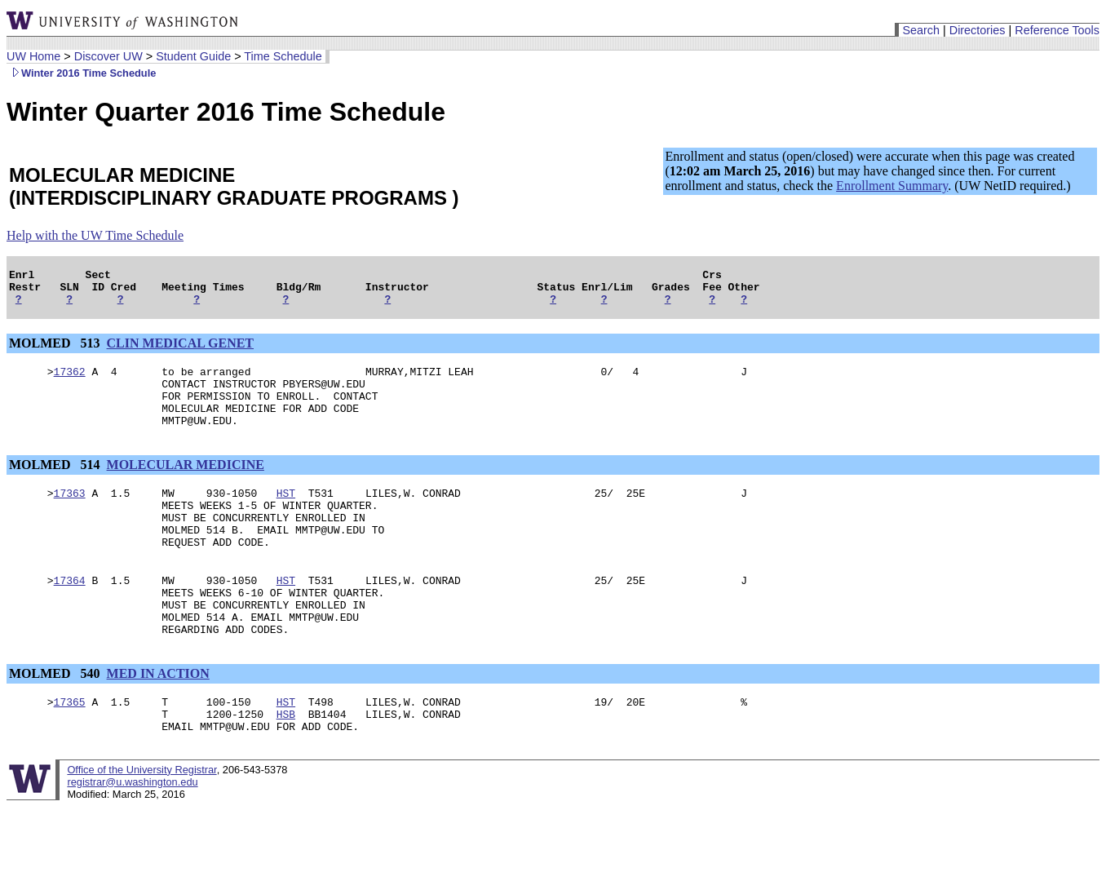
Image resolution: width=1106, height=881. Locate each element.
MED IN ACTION (158, 717)
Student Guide (193, 56)
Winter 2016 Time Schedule (81, 73)
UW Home (33, 56)
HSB (285, 762)
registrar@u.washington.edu (132, 833)
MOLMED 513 (56, 350)
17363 (70, 514)
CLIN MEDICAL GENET (180, 350)
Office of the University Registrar (141, 821)
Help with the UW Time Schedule (95, 235)
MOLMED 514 (56, 484)
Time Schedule (282, 56)
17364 (70, 614)
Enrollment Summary (892, 186)
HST (285, 514)
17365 (70, 748)
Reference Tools (1057, 30)
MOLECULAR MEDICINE (185, 484)
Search (921, 30)
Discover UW (108, 56)
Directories (977, 30)
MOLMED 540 (56, 717)
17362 (70, 381)
